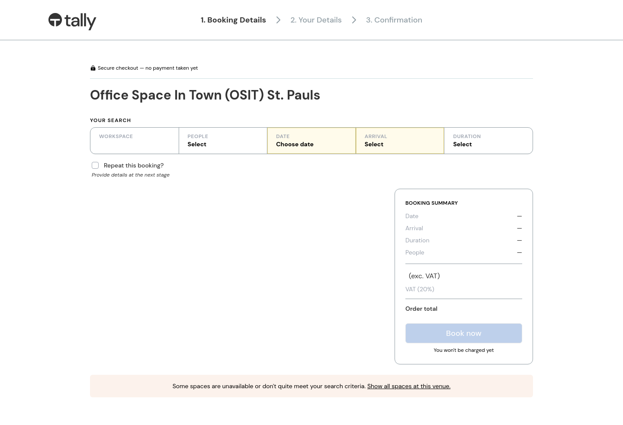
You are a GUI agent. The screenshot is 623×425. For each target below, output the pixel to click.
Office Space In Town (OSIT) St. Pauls (205, 95)
